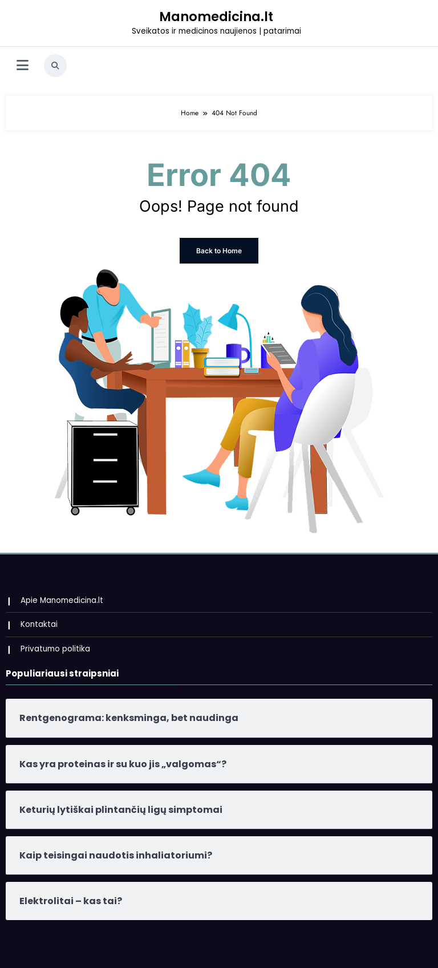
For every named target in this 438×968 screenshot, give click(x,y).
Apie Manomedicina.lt (62, 600)
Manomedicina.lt (216, 16)
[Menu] (22, 66)
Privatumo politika (55, 648)
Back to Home (219, 250)
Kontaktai (39, 624)
